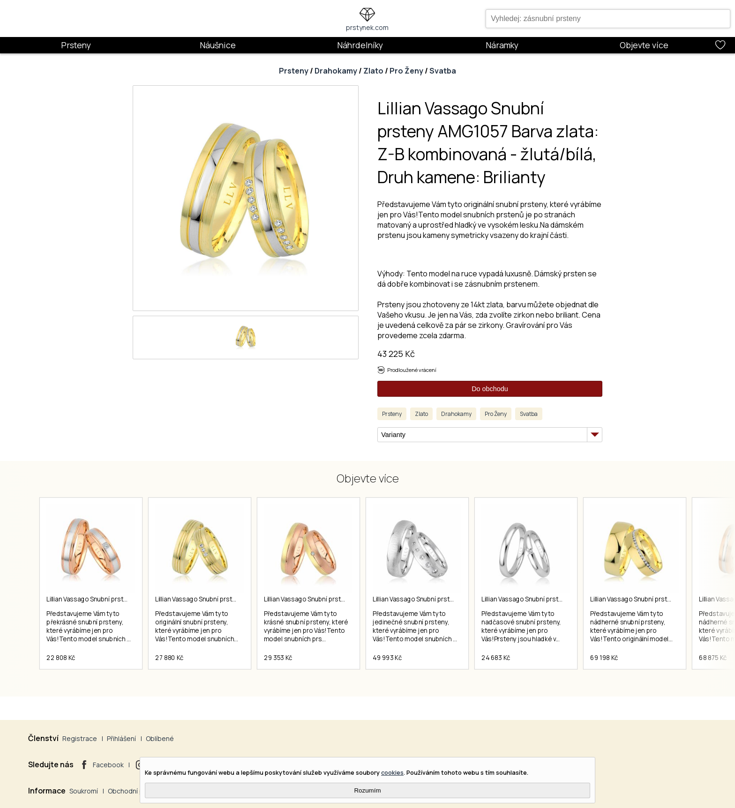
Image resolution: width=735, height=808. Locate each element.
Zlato (373, 71)
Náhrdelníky (360, 45)
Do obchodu (490, 389)
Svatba (442, 71)
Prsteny (76, 45)
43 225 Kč (396, 353)
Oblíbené (160, 738)
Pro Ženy (406, 71)
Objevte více (644, 45)
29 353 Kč (278, 657)
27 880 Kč (169, 657)
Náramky (502, 45)
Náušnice (218, 45)
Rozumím (367, 790)
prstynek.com (367, 27)
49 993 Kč (387, 657)
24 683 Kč (495, 657)
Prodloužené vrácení (411, 369)
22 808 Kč (60, 657)
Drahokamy (336, 71)
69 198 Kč (604, 657)
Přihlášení (121, 738)
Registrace (79, 738)
